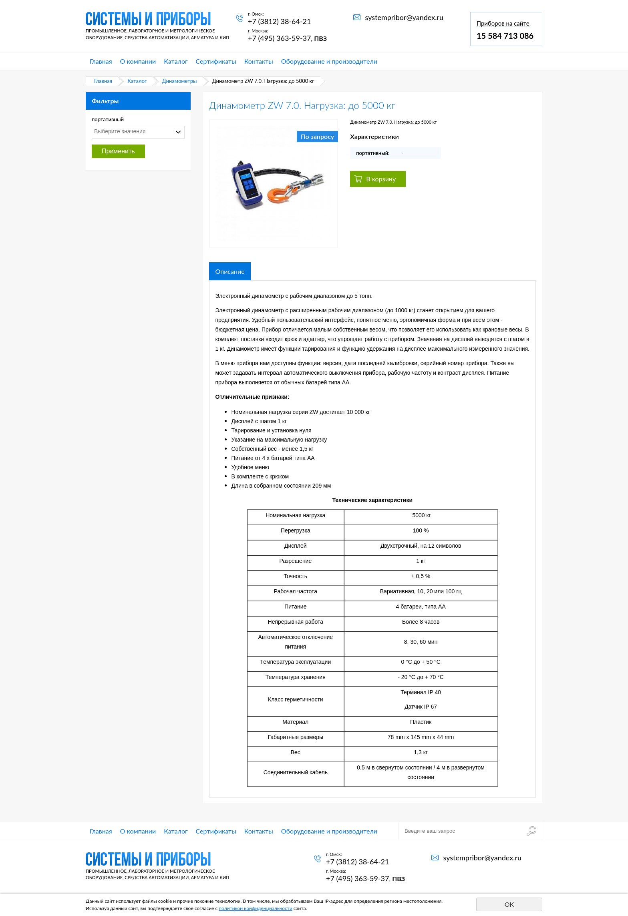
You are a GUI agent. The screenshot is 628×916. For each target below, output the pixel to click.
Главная (101, 61)
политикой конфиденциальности (255, 908)
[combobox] (138, 132)
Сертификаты (216, 61)
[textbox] (136, 131)
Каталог (175, 61)
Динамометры (179, 81)
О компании (138, 61)
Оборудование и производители (329, 61)
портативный (108, 119)
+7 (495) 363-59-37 (279, 38)
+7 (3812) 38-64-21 (279, 21)
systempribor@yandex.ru (404, 17)
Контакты (258, 61)
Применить (118, 151)
